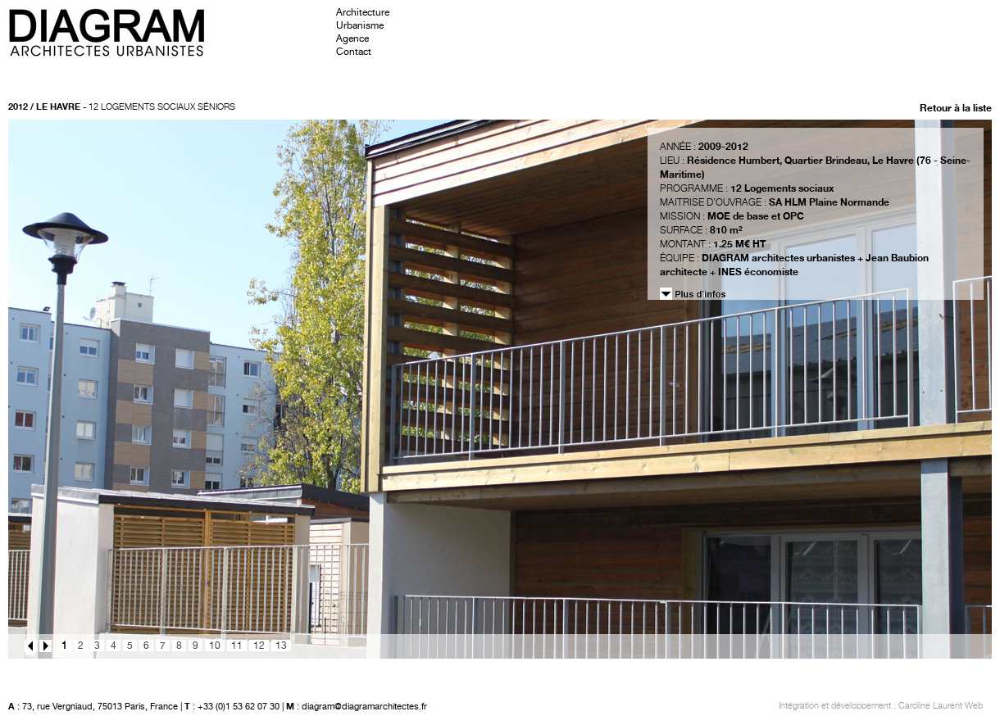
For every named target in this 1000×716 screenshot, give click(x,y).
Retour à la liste (956, 108)
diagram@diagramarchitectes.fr (364, 706)
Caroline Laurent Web (940, 705)
